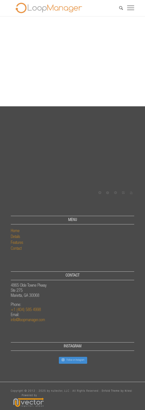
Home (15, 231)
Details (15, 237)
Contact (16, 249)
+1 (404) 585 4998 (26, 310)
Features (17, 243)
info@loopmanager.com (28, 320)
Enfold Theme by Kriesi (117, 391)
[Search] (119, 8)
